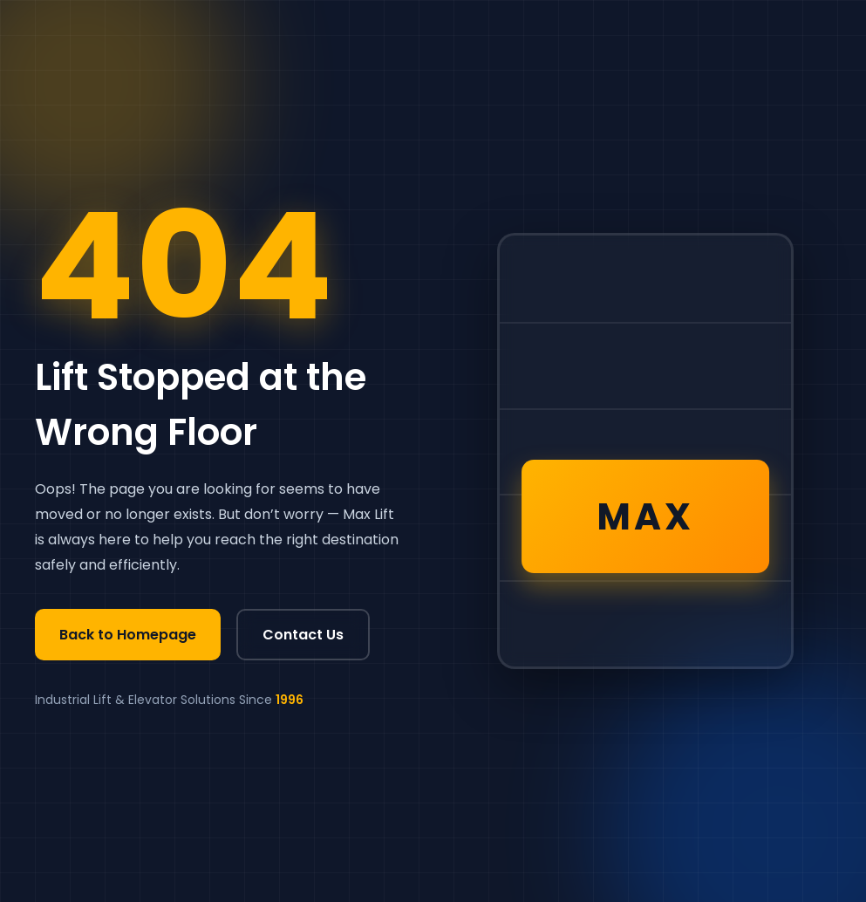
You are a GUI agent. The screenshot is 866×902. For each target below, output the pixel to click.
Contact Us (303, 635)
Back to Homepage (127, 635)
